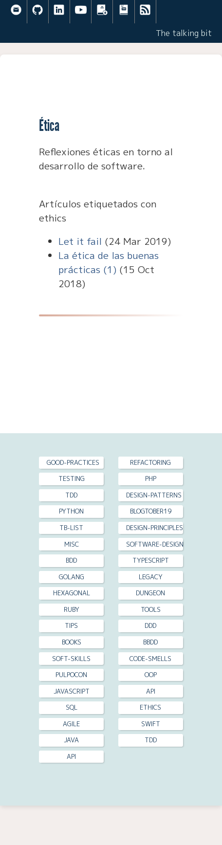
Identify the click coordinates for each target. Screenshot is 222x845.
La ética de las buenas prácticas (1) (108, 262)
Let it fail (80, 241)
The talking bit (184, 33)
